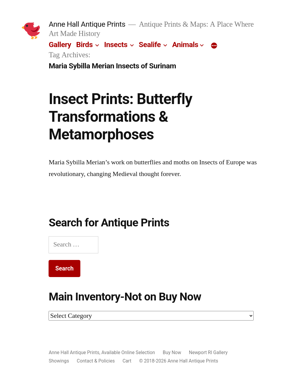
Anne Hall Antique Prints (87, 24)
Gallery (60, 44)
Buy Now (172, 352)
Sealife (150, 44)
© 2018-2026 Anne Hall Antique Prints (178, 361)
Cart (127, 361)
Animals (185, 44)
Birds (84, 44)
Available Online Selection (128, 352)
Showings (59, 361)
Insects (115, 44)
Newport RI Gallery (208, 352)
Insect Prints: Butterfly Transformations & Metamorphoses (120, 116)
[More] (214, 45)
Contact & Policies (96, 361)
